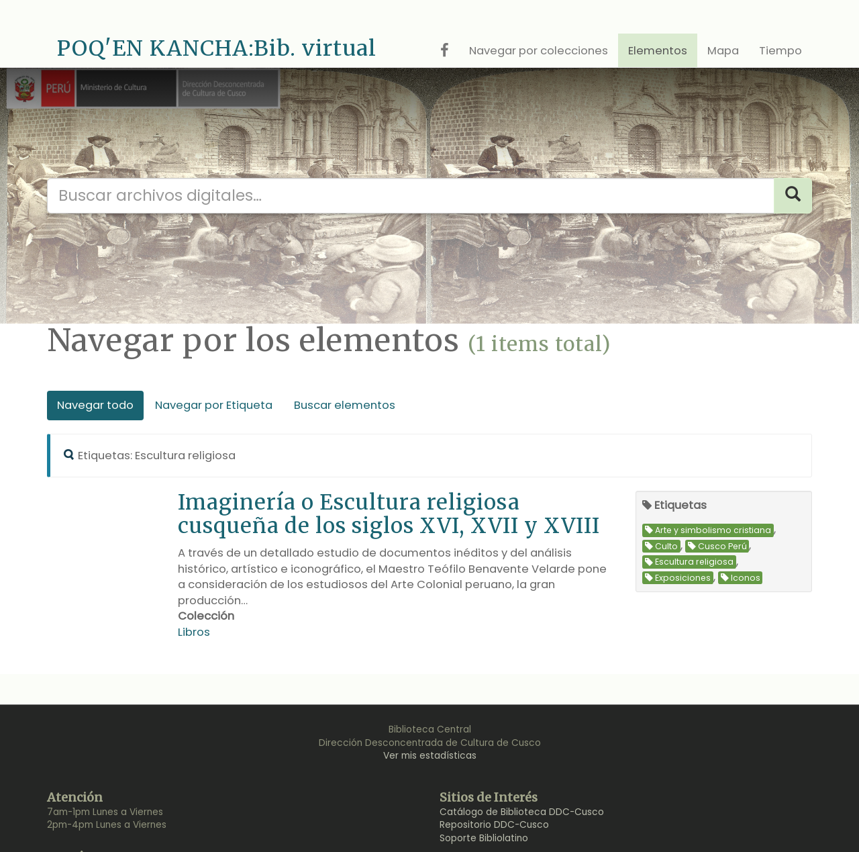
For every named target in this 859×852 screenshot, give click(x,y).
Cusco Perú (717, 546)
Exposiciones (678, 577)
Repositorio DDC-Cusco (494, 824)
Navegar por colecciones (538, 50)
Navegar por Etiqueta (213, 405)
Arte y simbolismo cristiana (708, 530)
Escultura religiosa (689, 562)
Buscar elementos (344, 405)
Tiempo (780, 50)
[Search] (793, 196)
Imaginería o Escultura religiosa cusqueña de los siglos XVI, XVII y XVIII (389, 513)
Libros (194, 632)
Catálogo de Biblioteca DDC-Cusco (522, 812)
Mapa (723, 50)
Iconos (740, 577)
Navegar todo (95, 405)
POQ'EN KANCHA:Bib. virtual (216, 48)
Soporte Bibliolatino (484, 838)
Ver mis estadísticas (429, 755)
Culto (661, 546)
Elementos (657, 50)
